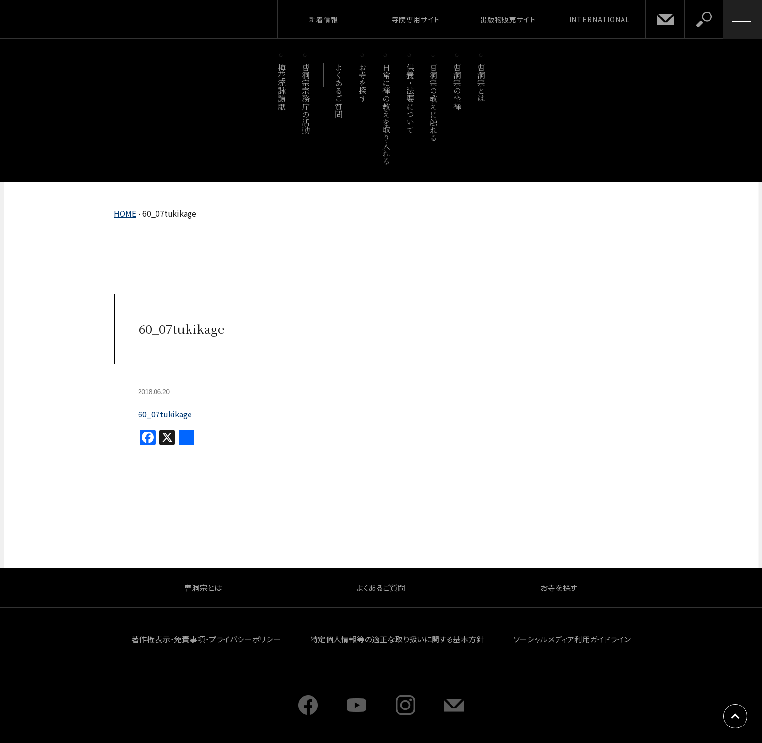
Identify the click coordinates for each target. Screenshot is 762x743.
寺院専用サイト (416, 19)
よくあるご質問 (339, 90)
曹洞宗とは (481, 83)
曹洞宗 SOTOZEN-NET (90, 19)
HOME (125, 213)
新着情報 (323, 19)
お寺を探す (362, 83)
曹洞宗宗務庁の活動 (305, 98)
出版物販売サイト (508, 19)
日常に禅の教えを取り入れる (386, 114)
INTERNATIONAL (599, 19)
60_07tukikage (165, 414)
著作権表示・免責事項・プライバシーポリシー (206, 639)
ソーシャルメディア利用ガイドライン (572, 639)
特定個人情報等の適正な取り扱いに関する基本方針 (397, 639)
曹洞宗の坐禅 (457, 86)
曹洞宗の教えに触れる (433, 102)
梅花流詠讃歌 (281, 86)
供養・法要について (410, 98)
